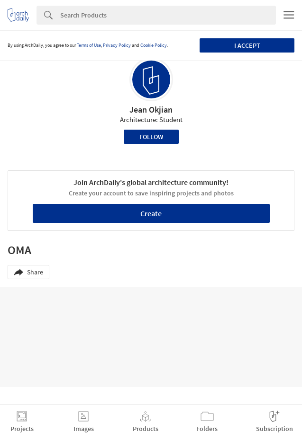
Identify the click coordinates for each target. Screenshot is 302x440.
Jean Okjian (151, 109)
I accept (247, 45)
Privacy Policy (117, 45)
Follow (151, 136)
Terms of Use (89, 45)
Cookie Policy (153, 45)
